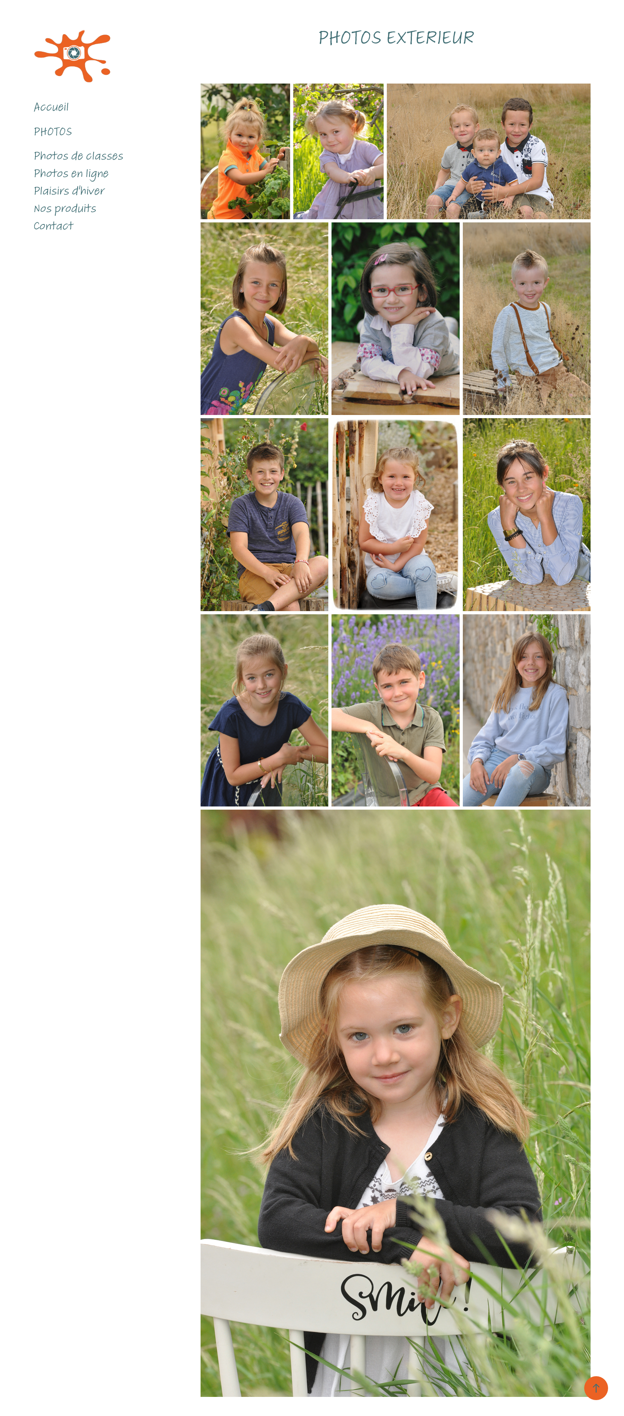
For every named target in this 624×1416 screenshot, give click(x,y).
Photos (52, 131)
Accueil (51, 107)
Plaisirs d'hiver (68, 191)
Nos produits (64, 208)
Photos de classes (78, 156)
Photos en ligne (71, 173)
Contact (53, 226)
